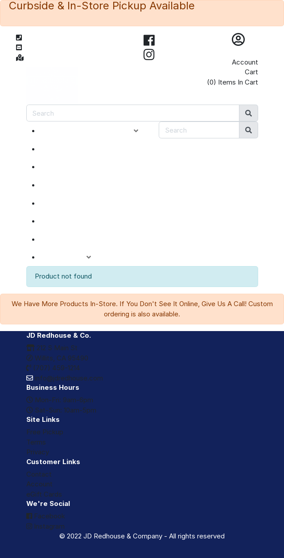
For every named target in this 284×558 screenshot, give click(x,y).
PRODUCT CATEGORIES (95, 130)
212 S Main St (52, 348)
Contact (39, 474)
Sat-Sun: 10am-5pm (61, 410)
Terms (36, 442)
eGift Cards (44, 494)
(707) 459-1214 (53, 368)
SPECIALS (67, 166)
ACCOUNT (72, 257)
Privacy (37, 452)
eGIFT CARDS (73, 239)
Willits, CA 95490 (57, 358)
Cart (251, 72)
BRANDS (64, 221)
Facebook (45, 516)
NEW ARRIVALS (76, 149)
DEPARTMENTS (77, 203)
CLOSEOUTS (72, 185)
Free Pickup (44, 432)
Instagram (45, 526)
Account (245, 62)
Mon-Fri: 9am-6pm (59, 400)
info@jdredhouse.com (64, 378)
